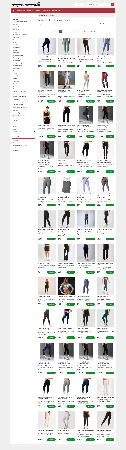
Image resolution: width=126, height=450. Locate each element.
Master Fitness (20, 145)
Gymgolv (15, 110)
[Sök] (112, 4)
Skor (14, 129)
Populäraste (110, 24)
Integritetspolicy (110, 445)
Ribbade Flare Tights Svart (66, 263)
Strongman (16, 83)
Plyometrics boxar (18, 55)
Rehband (15, 150)
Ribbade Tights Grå (102, 296)
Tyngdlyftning (19, 91)
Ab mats (15, 19)
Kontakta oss (56, 10)
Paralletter (16, 52)
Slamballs (16, 76)
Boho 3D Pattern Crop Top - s (66, 296)
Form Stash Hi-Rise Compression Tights (103, 126)
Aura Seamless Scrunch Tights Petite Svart (84, 161)
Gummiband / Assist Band (20, 34)
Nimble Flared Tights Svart (46, 229)
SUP (14, 86)
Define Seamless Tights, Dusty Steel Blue (104, 57)
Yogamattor (16, 99)
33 (91, 31)
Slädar (15, 78)
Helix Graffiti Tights (83, 296)
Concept (15, 140)
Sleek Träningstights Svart (105, 229)
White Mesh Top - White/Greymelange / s (64, 196)
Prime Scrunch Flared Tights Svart (66, 126)
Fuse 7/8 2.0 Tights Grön (84, 229)
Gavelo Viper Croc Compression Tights (44, 329)
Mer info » (51, 66)
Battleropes (16, 29)
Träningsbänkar (17, 89)
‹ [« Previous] (54, 31)
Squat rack (16, 81)
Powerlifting (16, 60)
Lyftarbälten (16, 47)
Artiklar (38, 10)
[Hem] (13, 10)
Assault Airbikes (17, 27)
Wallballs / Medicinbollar (19, 96)
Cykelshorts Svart (43, 263)
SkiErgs (15, 73)
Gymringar (16, 37)
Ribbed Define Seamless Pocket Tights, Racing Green (66, 57)
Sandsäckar (16, 70)
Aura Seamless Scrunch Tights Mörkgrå (65, 398)
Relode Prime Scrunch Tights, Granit (103, 196)
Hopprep (15, 42)
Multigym (15, 50)
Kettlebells (16, 45)
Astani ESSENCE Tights (65, 328)
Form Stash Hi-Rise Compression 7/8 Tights (84, 126)
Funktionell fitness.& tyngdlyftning (26, 4)
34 (95, 31)
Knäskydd (15, 126)
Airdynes (15, 24)
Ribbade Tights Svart (83, 57)
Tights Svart (61, 161)
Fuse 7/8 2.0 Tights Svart (45, 57)
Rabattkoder (46, 10)
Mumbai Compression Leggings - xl (83, 91)
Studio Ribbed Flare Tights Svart (105, 264)
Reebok (15, 148)
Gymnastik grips (17, 113)
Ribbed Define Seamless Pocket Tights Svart (104, 431)
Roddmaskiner (17, 68)
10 (84, 31)
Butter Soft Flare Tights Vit (46, 430)
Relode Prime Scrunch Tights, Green (44, 196)
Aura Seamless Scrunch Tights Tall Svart (45, 398)
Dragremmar (16, 32)
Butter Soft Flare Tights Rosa (105, 397)
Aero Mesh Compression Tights (45, 91)
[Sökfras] (92, 4)
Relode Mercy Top (43, 125)
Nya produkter (21, 10)
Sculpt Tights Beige (63, 430)
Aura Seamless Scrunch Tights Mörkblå (84, 398)
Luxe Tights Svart (82, 328)
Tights (17, 131)
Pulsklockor (19, 115)
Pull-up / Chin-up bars (21, 63)
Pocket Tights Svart (44, 296)
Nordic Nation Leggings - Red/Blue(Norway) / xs (104, 91)
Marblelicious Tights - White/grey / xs (64, 91)
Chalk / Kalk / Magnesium (20, 107)
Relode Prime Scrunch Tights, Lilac (84, 196)
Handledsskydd (17, 124)
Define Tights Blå (102, 328)
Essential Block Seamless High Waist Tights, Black (104, 161)
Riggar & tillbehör (17, 65)
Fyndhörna (30, 10)
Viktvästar (16, 94)
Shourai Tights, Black (64, 229)
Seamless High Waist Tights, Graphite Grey (85, 431)
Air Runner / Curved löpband (20, 21)
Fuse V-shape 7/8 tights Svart (86, 263)
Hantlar (15, 39)
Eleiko (15, 143)
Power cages (16, 58)
